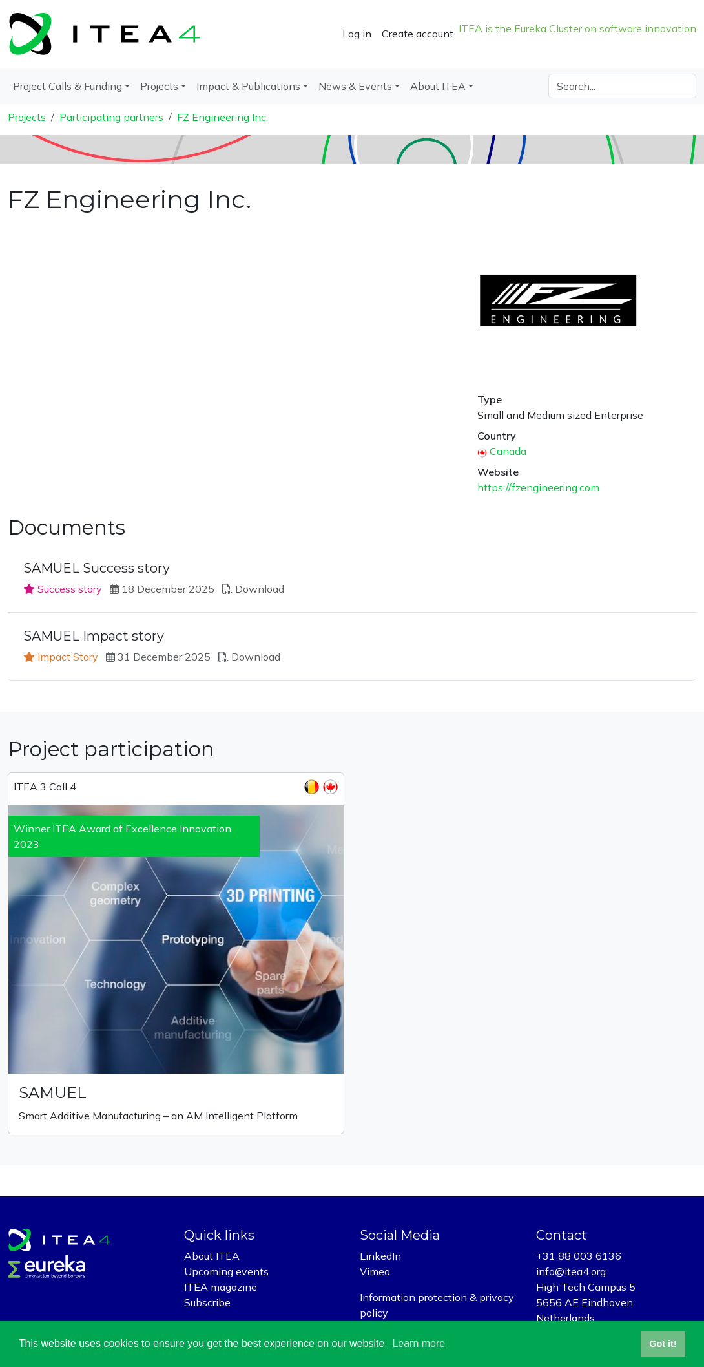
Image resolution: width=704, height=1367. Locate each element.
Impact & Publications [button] (248, 85)
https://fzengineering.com (538, 487)
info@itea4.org (571, 1271)
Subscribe (207, 1302)
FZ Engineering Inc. (222, 117)
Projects (27, 117)
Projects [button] (159, 85)
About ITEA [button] (438, 85)
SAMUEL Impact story (93, 636)
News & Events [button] (355, 85)
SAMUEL (53, 1092)
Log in (356, 33)
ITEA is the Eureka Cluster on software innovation (577, 28)
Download (259, 588)
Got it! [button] (662, 1344)
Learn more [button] (418, 1343)
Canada (508, 451)
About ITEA (212, 1255)
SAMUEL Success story (96, 568)
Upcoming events (226, 1271)
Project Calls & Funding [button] (67, 85)
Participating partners (111, 117)
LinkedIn (380, 1255)
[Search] (622, 86)
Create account (417, 33)
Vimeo (375, 1271)
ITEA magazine (220, 1286)
